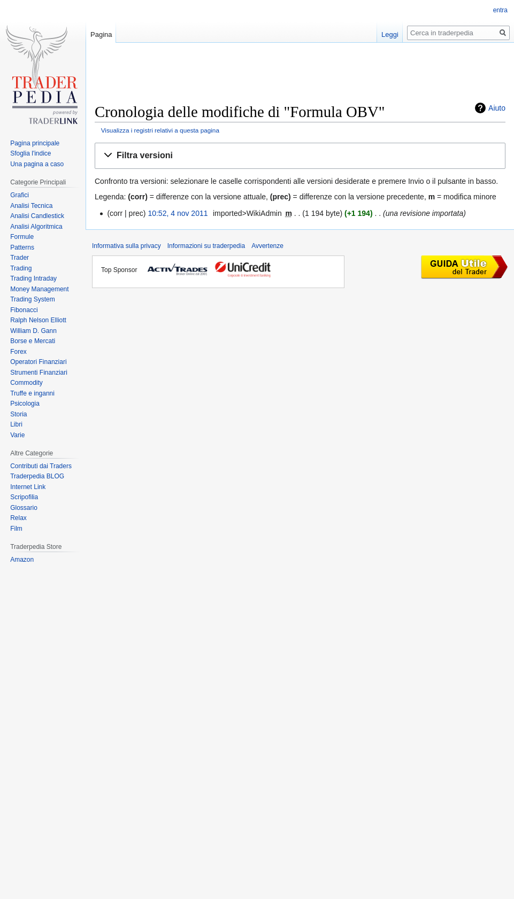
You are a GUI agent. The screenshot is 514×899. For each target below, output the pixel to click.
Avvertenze (267, 246)
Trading (21, 268)
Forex (18, 351)
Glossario (23, 507)
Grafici (19, 195)
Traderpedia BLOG (37, 476)
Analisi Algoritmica (36, 226)
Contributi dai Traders (41, 466)
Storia (18, 414)
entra (500, 10)
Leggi (389, 34)
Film (16, 528)
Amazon (22, 559)
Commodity (26, 382)
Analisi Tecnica (31, 206)
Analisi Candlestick (37, 216)
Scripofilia (24, 497)
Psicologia (25, 403)
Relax (18, 518)
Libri (16, 424)
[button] (300, 155)
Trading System (32, 299)
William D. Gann (33, 331)
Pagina (101, 34)
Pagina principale (34, 143)
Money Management (39, 289)
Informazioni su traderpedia (206, 246)
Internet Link (27, 487)
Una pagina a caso (37, 164)
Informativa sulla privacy (126, 246)
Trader (19, 257)
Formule (22, 237)
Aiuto (496, 108)
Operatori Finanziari (38, 362)
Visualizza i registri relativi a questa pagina (160, 130)
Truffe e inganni (32, 393)
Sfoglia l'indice (30, 153)
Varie (17, 435)
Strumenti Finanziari (38, 372)
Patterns (22, 247)
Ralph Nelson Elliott (38, 320)
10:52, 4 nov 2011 (178, 213)
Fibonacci (23, 310)
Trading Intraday (33, 278)
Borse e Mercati (32, 341)
